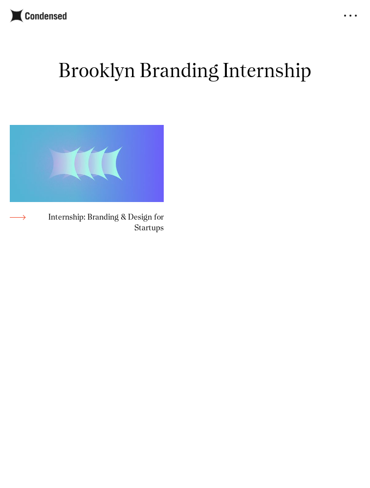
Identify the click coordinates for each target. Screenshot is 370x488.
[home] (38, 15)
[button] (350, 15)
